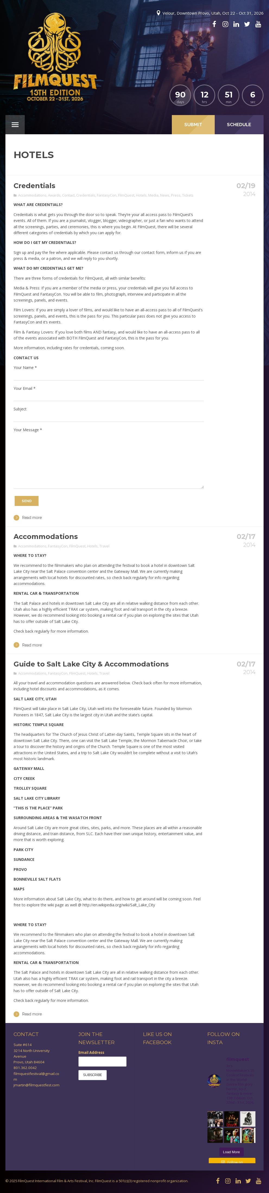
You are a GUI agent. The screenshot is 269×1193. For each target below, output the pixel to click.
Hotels (141, 195)
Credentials (34, 186)
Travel (104, 546)
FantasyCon (106, 195)
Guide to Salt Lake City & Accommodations (91, 664)
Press (176, 195)
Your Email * (25, 388)
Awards (54, 195)
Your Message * (28, 429)
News (164, 195)
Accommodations (32, 195)
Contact (68, 195)
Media (153, 195)
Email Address (91, 1052)
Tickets (188, 195)
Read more (28, 518)
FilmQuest (126, 195)
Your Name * (25, 367)
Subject (20, 408)
